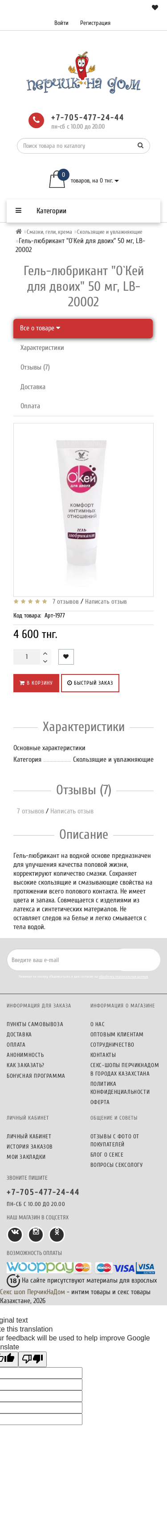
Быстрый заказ (90, 683)
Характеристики (42, 348)
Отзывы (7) (35, 367)
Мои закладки (26, 1156)
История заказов (30, 1146)
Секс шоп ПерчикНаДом (32, 1292)
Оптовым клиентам (117, 1034)
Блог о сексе (107, 1154)
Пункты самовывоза (35, 1024)
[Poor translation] (32, 1359)
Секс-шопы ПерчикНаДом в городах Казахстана (124, 1069)
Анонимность (25, 1055)
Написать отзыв (106, 601)
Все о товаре (40, 328)
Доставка (32, 387)
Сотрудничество (112, 1044)
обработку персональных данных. (123, 977)
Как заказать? (26, 1065)
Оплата (30, 406)
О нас (97, 1024)
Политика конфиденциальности (120, 1087)
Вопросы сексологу (116, 1164)
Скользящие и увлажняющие (110, 231)
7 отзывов (64, 601)
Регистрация (95, 23)
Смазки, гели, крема (49, 231)
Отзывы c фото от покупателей (115, 1140)
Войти (61, 23)
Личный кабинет (29, 1136)
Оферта (100, 1102)
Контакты (103, 1055)
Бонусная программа (36, 1075)
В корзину (36, 683)
